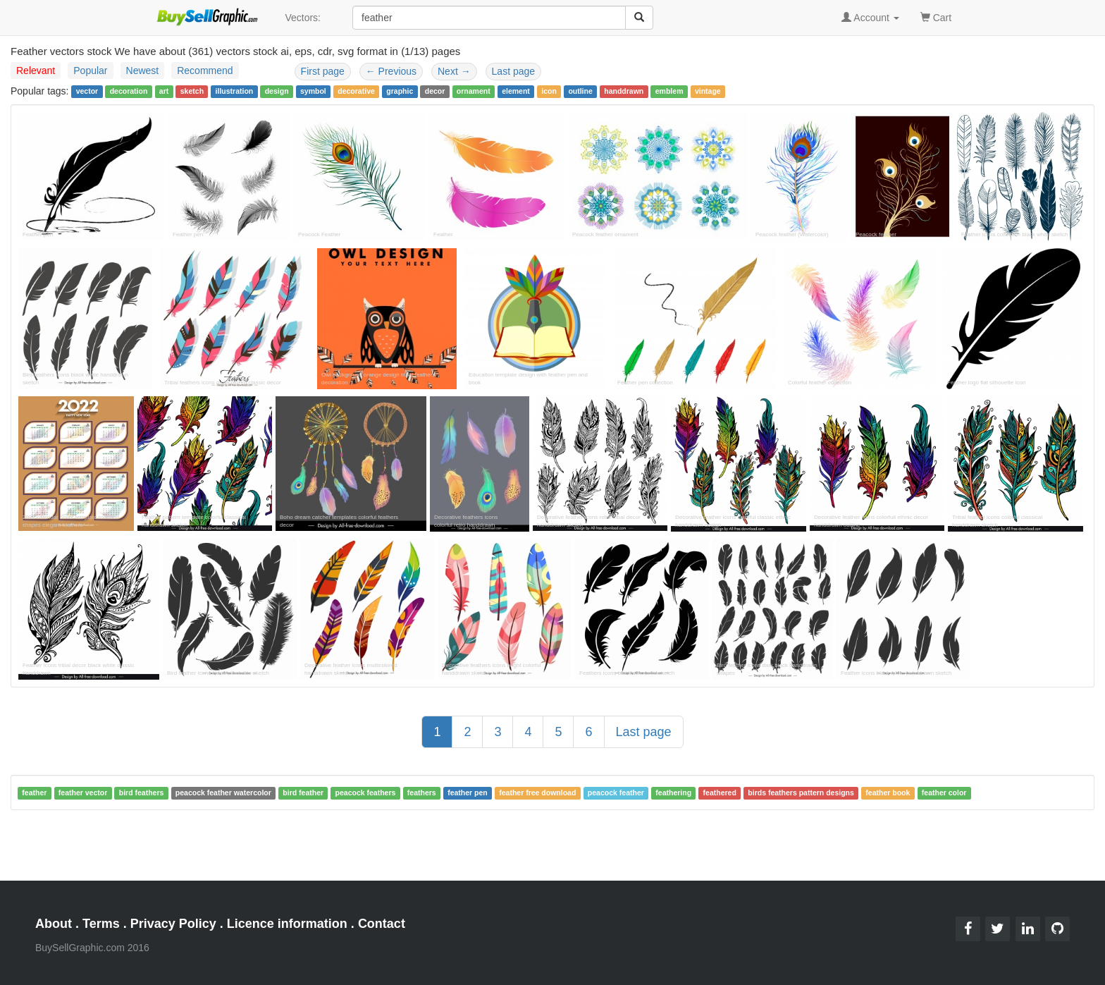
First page (323, 71)
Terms (101, 924)
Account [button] (870, 17)
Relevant (35, 70)
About (53, 924)
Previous (391, 71)
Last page (514, 71)
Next (454, 71)
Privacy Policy (173, 924)
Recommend (205, 70)
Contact (381, 924)
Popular (90, 70)
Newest (142, 70)
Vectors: (303, 17)
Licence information (287, 924)
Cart (935, 16)
